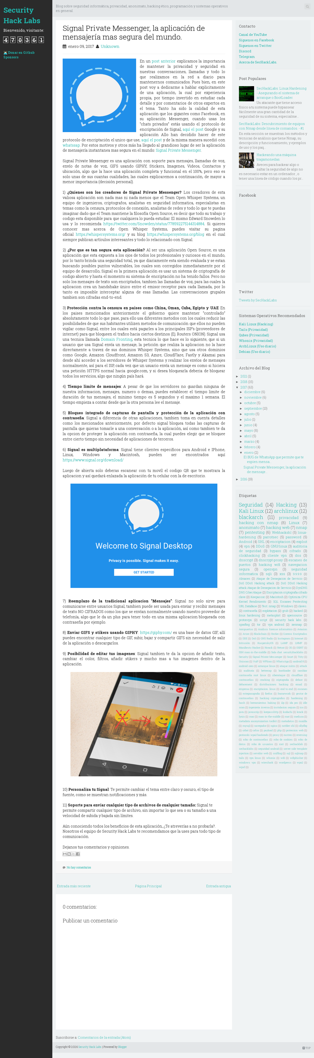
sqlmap (298, 753)
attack (303, 666)
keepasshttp (271, 712)
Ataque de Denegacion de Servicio (279, 578)
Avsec (246, 633)
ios (302, 707)
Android (245, 541)
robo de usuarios (262, 744)
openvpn (271, 569)
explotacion (270, 611)
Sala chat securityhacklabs (287, 652)
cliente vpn (277, 555)
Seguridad (251, 504)
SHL (261, 541)
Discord (245, 51)
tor (259, 624)
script (263, 620)
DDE (245, 638)
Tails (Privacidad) (253, 329)
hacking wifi (269, 564)
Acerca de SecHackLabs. (258, 62)
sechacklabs (246, 748)
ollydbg (303, 725)
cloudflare (297, 675)
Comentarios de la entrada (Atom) (104, 1037)
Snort (290, 656)
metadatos (287, 721)
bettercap (266, 670)
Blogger (122, 1047)
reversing (301, 735)
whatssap (71, 145)
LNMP (298, 643)
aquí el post (193, 129)
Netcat (281, 647)
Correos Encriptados (295, 633)
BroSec (275, 633)
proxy (276, 735)
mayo (248, 430)
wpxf (242, 767)
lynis (242, 716)
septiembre (253, 408)
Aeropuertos (246, 629)
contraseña (250, 611)
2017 (244, 387)
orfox (256, 730)
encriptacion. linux (265, 689)
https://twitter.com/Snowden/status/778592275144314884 (153, 223)
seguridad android (268, 748)
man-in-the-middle (269, 716)
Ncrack (269, 647)
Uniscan (244, 661)
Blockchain (260, 633)
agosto (249, 414)
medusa (299, 716)
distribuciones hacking (274, 684)
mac (251, 716)
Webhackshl (282, 532)
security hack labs (288, 620)
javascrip (253, 712)
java (241, 712)
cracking (265, 679)
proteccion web (294, 730)
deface (299, 679)
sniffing (277, 753)
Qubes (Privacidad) (254, 335)
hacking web (278, 527)
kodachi (287, 712)
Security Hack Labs (21, 15)
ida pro (294, 702)
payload (268, 730)
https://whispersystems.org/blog (175, 234)
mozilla (303, 721)
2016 (244, 479)
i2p (282, 702)
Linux (294, 522)
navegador (260, 725)
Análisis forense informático (275, 629)
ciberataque (278, 675)
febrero (250, 447)
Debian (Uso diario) (254, 351)
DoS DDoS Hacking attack (256, 583)
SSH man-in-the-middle (252, 652)
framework (284, 693)
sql (288, 753)
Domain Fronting (116, 339)
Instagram (284, 638)
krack (300, 712)
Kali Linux (251, 511)
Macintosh (276, 597)
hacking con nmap (258, 522)
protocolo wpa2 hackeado (253, 735)
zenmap (297, 624)
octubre (250, 403)
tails (241, 758)
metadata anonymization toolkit (258, 721)
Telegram (247, 56)
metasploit (273, 615)
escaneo (302, 689)
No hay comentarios (79, 867)
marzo (249, 441)
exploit (301, 541)
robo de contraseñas (255, 739)
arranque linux (266, 666)
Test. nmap (269, 606)
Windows (287, 606)
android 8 (298, 661)
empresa (244, 689)
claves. (302, 606)
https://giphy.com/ (156, 632)
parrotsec (270, 537)
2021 (244, 376)
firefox (268, 693)
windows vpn (247, 762)
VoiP (255, 661)
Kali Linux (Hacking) (256, 324)
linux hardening (249, 615)
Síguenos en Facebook (256, 40)
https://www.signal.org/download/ (93, 459)
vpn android (276, 624)
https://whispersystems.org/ (100, 234)
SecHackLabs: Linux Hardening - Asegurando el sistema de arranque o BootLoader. (281, 93)
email (299, 684)
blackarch (251, 517)
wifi (282, 758)
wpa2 (300, 762)
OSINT (299, 647)
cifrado (295, 551)
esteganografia (251, 693)
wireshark (267, 762)
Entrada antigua (218, 886)
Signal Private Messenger (178, 150)
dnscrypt (246, 560)
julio (247, 419)
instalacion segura (285, 707)
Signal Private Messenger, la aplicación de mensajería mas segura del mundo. (134, 32)
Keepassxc (258, 597)
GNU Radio (267, 638)
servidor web (260, 753)
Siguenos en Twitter (255, 45)
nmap (301, 527)
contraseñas (246, 679)
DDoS (260, 546)
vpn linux (255, 758)
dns (298, 555)
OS (290, 647)
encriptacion (280, 541)
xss (282, 574)
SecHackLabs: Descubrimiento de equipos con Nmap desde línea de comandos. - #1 (272, 126)
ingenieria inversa (259, 707)
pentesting (255, 532)
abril (248, 436)
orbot (246, 730)
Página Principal (148, 886)
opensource (294, 615)
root (281, 744)
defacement (245, 684)
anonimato (249, 527)
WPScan (267, 661)
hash (242, 702)
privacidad (289, 517)
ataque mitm (287, 666)
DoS (254, 638)
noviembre (253, 397)
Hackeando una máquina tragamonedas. (276, 157)
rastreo (288, 735)
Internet (298, 638)
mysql (246, 725)
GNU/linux (279, 546)
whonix (270, 758)
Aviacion (302, 629)
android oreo (246, 666)
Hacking (286, 504)
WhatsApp (282, 661)
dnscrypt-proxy (271, 560)
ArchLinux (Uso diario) (257, 346)
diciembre (252, 392)
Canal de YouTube (253, 34)
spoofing (244, 624)
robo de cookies (283, 739)
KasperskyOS (265, 643)
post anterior (164, 61)
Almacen (244, 578)
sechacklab (296, 744)
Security (243, 656)
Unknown (110, 46)
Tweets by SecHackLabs (258, 300)
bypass (275, 551)
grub (285, 611)
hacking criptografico (272, 698)
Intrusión (244, 643)
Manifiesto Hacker (249, 647)
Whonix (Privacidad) (256, 340)
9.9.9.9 (297, 574)
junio (248, 425)
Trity (300, 656)
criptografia (282, 679)
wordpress (285, 762)
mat (287, 716)
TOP (307, 1048)
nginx (274, 725)
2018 (244, 382)
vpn (247, 546)
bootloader (285, 670)
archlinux (286, 511)
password (293, 537)
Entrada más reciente (74, 886)
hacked (298, 611)
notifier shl (288, 725)
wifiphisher (296, 758)
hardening (297, 698)
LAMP (284, 643)
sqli (269, 574)
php (279, 730)
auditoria (249, 670)
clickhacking (249, 555)
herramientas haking (263, 702)
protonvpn (245, 620)
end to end (286, 689)
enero (249, 452)
